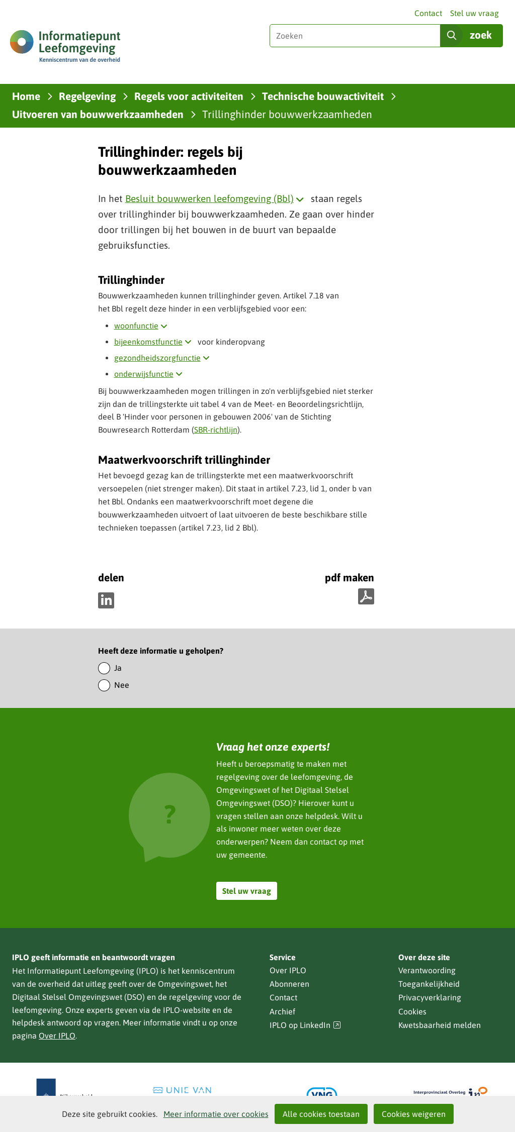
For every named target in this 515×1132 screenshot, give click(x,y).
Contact (428, 13)
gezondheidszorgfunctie (164, 357)
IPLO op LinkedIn (305, 1025)
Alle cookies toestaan (321, 1113)
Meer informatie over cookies (216, 1113)
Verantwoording (427, 970)
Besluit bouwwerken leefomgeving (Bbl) (216, 198)
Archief (282, 1011)
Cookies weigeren (414, 1113)
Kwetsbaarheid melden (439, 1025)
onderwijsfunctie (150, 373)
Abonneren (289, 983)
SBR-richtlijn (215, 429)
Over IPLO (57, 1035)
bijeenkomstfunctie (155, 341)
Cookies (412, 1011)
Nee (121, 684)
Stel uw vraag (474, 13)
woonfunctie (142, 325)
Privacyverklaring (429, 997)
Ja (118, 667)
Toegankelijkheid (429, 983)
